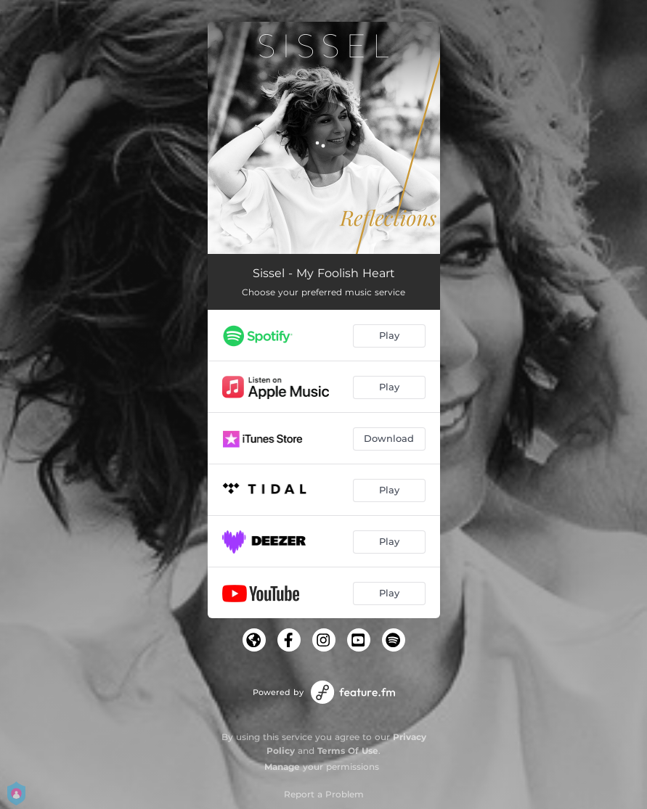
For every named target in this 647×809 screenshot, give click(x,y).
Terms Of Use (347, 750)
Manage (282, 766)
